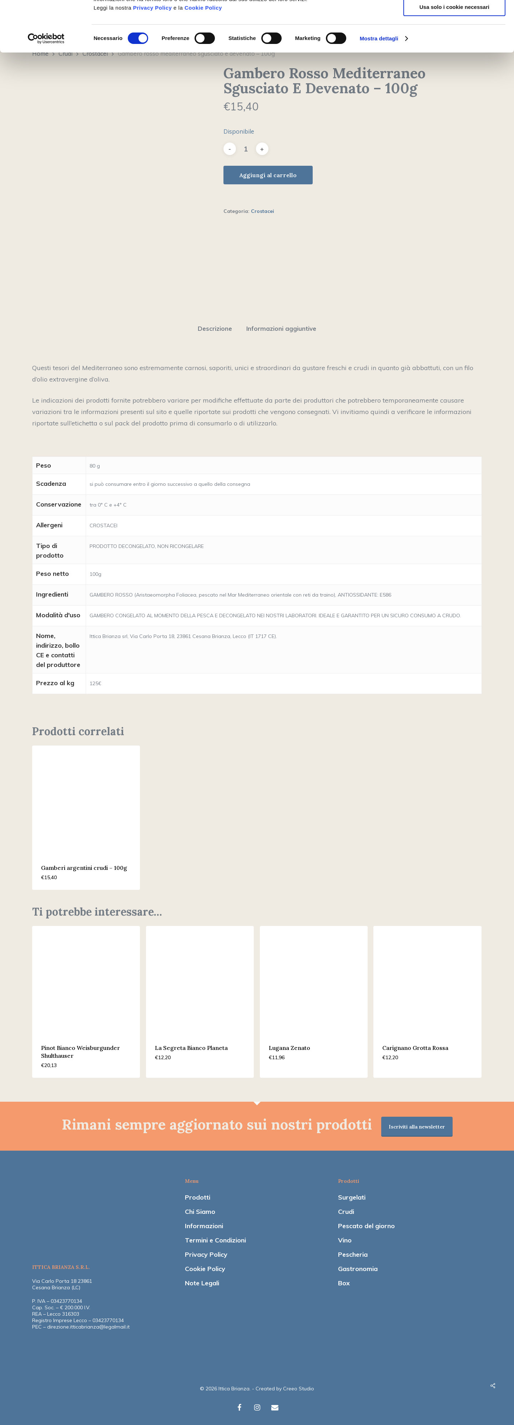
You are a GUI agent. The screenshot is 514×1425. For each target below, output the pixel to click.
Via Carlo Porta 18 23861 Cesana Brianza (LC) (62, 1280)
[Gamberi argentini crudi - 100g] (86, 796)
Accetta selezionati (454, 39)
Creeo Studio (298, 1385)
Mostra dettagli (379, 91)
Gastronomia (358, 1265)
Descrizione (215, 325)
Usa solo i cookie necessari (454, 59)
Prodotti (197, 1194)
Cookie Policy (203, 60)
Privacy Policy (152, 60)
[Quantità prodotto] (246, 149)
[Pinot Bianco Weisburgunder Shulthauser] (86, 976)
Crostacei (262, 211)
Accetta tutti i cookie (454, 18)
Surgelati (352, 1194)
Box (344, 1279)
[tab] (215, 325)
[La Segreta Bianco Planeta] (200, 976)
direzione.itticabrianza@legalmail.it (88, 1323)
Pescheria (353, 1251)
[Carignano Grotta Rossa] (427, 976)
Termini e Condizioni (215, 1236)
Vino (345, 1236)
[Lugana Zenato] (314, 976)
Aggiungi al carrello (268, 175)
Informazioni (204, 1222)
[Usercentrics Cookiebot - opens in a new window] (46, 91)
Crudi (346, 1208)
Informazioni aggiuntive (281, 325)
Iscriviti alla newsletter (417, 1123)
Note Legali (202, 1279)
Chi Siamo (200, 1208)
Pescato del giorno (366, 1222)
